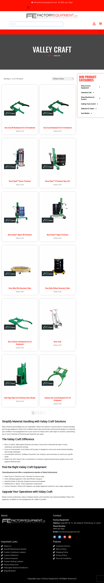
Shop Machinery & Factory (90, 98)
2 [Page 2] (35, 413)
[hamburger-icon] (99, 31)
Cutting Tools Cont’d (89, 104)
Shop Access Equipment (90, 87)
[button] (28, 7)
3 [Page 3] (38, 413)
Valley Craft (20, 131)
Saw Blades (86, 113)
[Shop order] (63, 78)
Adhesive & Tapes (89, 109)
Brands (51, 55)
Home (46, 55)
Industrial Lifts (87, 92)
